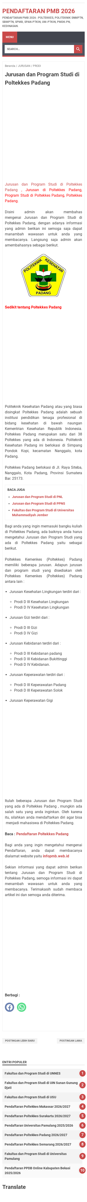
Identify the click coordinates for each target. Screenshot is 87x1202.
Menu (10, 37)
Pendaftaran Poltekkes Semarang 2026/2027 (38, 1144)
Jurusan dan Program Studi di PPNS (38, 503)
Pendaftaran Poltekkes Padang (42, 834)
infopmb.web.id (56, 856)
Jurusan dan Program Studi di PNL (37, 497)
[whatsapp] (21, 1007)
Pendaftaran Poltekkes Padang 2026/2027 (36, 1135)
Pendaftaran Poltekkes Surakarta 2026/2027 (38, 1116)
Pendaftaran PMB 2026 (38, 11)
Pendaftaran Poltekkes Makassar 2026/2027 (37, 1106)
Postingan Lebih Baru (20, 1040)
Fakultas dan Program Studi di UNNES (33, 1073)
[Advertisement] (43, 135)
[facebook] (9, 1007)
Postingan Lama (71, 1040)
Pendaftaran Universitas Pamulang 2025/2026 (39, 1125)
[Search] (39, 49)
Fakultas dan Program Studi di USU (30, 1097)
